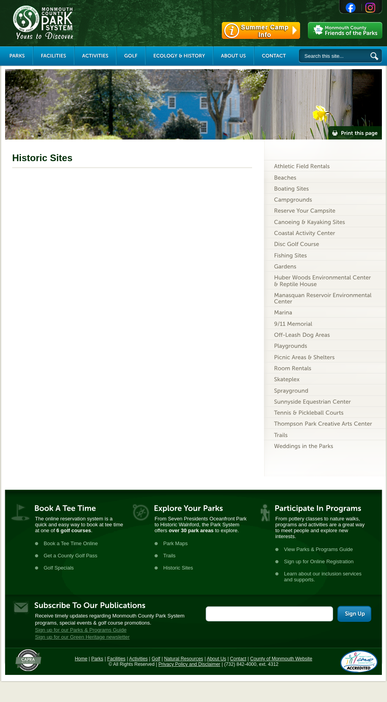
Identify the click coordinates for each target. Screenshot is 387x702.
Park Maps (175, 543)
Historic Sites (178, 568)
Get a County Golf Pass (71, 556)
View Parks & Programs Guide (318, 549)
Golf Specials (59, 568)
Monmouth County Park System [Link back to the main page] (66, 22)
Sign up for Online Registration (319, 561)
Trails (169, 556)
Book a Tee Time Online (71, 543)
